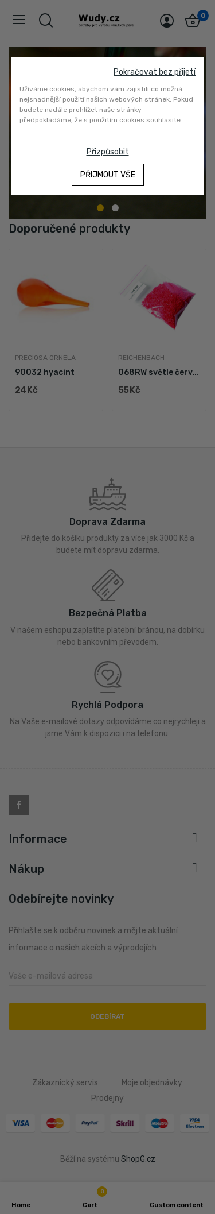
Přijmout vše (107, 175)
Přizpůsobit (108, 152)
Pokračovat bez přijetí (155, 72)
